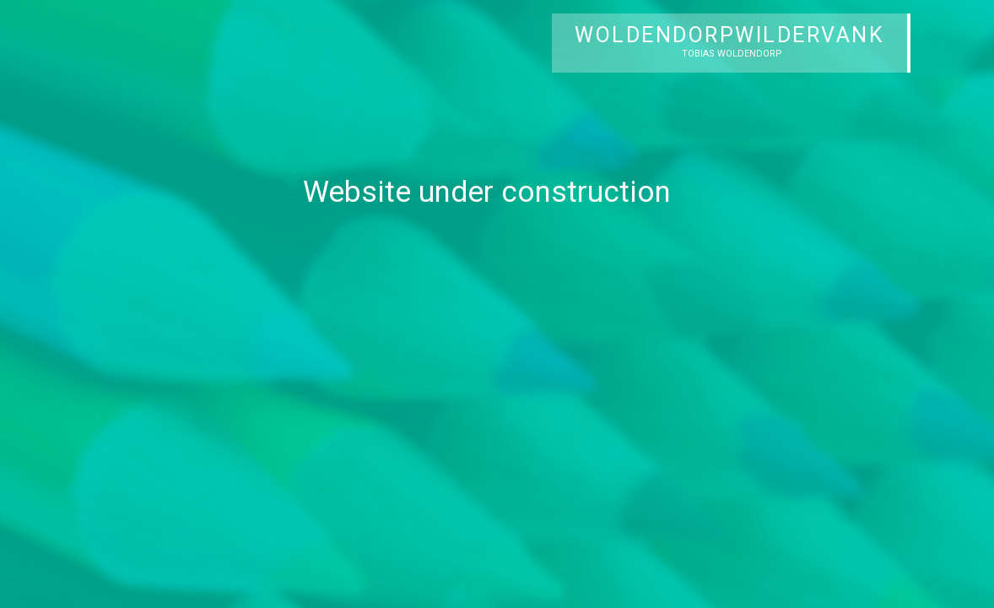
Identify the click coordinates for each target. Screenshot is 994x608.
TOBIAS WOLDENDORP (732, 53)
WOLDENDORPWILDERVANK (729, 35)
